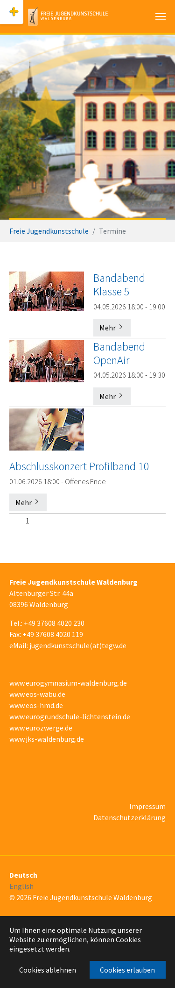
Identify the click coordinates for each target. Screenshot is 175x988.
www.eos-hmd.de (36, 705)
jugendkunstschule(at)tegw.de (77, 645)
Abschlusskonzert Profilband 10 (79, 466)
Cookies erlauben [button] (127, 969)
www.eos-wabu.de (37, 694)
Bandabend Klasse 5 (119, 285)
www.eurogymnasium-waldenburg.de (68, 682)
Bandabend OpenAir (119, 353)
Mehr (112, 327)
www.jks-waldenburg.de (46, 739)
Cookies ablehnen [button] (47, 969)
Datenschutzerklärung (129, 817)
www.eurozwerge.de (40, 727)
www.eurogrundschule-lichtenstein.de (69, 716)
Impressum (147, 806)
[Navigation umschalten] (160, 16)
